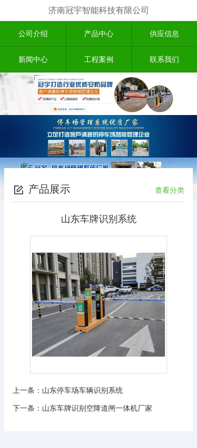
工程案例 (98, 59)
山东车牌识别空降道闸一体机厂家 (97, 408)
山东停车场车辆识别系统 (82, 390)
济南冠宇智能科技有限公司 (98, 10)
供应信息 (164, 33)
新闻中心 (33, 59)
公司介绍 (33, 33)
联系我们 (164, 59)
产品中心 (98, 33)
